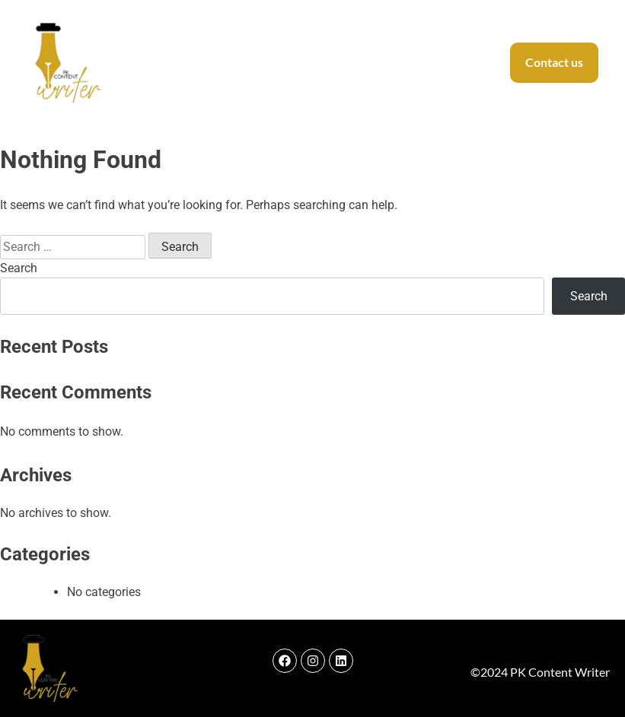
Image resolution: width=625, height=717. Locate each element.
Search (18, 268)
